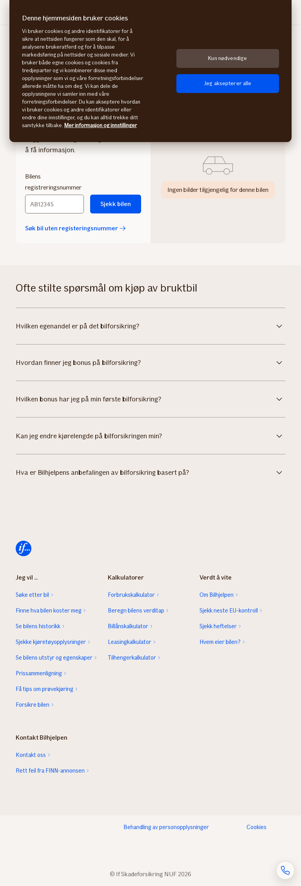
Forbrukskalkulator (131, 594)
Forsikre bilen (32, 704)
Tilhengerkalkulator (132, 657)
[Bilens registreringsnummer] (54, 204)
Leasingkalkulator (129, 641)
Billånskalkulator (128, 626)
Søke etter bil (32, 594)
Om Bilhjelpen (216, 594)
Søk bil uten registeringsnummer (75, 228)
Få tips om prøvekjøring (44, 689)
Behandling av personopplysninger (166, 827)
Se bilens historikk (38, 626)
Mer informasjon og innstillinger (100, 125)
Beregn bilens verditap (136, 610)
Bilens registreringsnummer (53, 182)
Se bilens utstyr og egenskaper (54, 657)
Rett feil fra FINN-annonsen (50, 770)
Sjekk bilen (115, 204)
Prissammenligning (39, 673)
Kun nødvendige (227, 58)
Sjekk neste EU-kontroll (228, 610)
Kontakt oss (31, 754)
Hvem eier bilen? (220, 641)
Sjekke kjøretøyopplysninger (51, 641)
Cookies (257, 827)
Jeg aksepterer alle (228, 83)
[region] (150, 71)
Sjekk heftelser (218, 626)
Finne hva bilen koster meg (49, 610)
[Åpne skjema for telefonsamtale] (285, 870)
